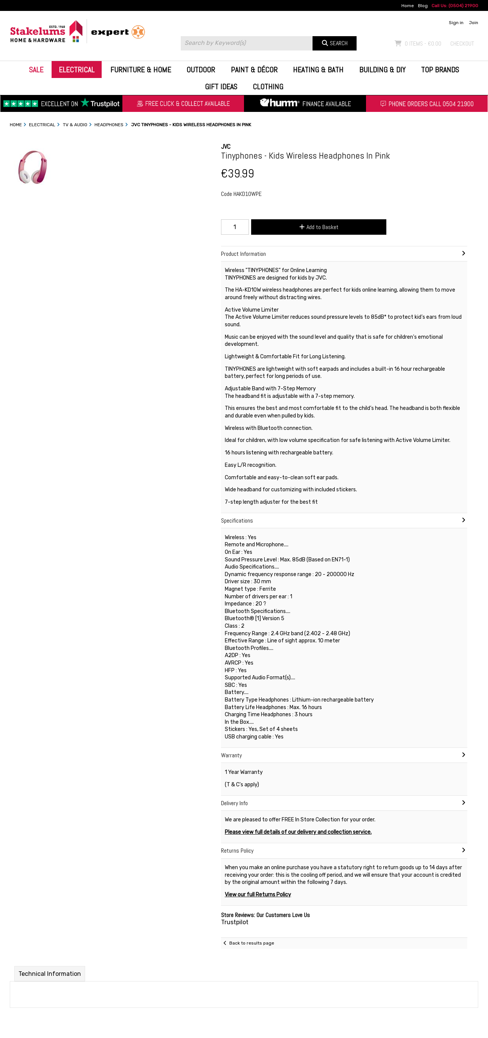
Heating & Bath (318, 70)
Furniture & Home (140, 70)
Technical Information (49, 973)
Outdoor (200, 70)
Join (473, 22)
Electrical (77, 70)
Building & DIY (382, 70)
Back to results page (251, 943)
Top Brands (440, 70)
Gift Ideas (221, 87)
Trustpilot (235, 922)
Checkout (462, 43)
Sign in (456, 22)
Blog (423, 5)
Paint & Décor (254, 70)
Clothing (268, 87)
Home (407, 5)
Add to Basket (319, 227)
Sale (36, 70)
